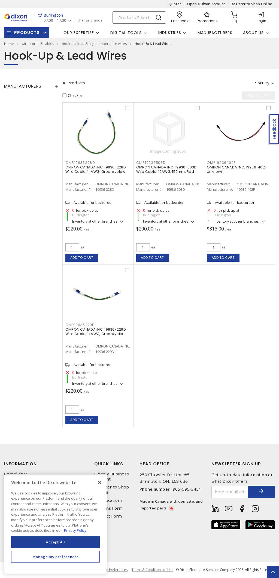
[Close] (100, 482)
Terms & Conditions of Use (152, 569)
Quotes (175, 3)
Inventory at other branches (95, 221)
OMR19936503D (151, 162)
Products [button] (27, 32)
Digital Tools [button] (126, 32)
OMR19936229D (80, 324)
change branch (90, 20)
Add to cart (81, 257)
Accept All (55, 542)
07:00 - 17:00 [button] (55, 20)
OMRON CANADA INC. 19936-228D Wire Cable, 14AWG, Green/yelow (95, 169)
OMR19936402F (221, 162)
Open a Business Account (111, 476)
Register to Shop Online (251, 3)
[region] (55, 524)
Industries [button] (169, 32)
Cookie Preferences (112, 569)
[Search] (139, 17)
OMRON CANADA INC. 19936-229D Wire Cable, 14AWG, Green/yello (95, 331)
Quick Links (108, 464)
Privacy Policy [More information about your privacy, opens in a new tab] (75, 530)
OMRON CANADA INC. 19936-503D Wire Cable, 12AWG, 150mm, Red (166, 169)
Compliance (16, 473)
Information (20, 464)
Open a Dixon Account (206, 3)
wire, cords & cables (38, 43)
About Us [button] (253, 32)
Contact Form (108, 516)
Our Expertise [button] (78, 32)
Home (9, 43)
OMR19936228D (80, 162)
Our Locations (108, 500)
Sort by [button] (262, 82)
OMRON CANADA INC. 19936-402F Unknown (236, 169)
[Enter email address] (229, 492)
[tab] (31, 86)
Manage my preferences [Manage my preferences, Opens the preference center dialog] (55, 556)
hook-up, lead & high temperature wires (94, 43)
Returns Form (108, 508)
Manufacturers (215, 32)
